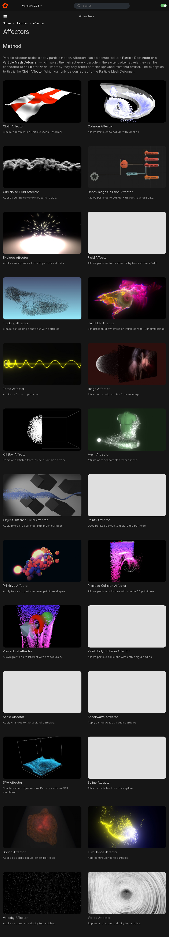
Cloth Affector (32, 71)
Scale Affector (42, 695)
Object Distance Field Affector (42, 498)
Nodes (7, 23)
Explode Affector (42, 235)
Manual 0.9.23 (32, 5)
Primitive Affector (42, 563)
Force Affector (42, 367)
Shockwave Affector (127, 695)
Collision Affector (127, 104)
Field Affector (127, 235)
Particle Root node (136, 57)
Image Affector (127, 367)
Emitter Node (38, 67)
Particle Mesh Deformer (20, 62)
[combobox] (102, 6)
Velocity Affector (42, 895)
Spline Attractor (127, 760)
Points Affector (127, 498)
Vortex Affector (127, 895)
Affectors (39, 23)
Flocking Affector (42, 301)
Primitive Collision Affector (127, 563)
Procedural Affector (42, 629)
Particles (22, 23)
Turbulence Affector (127, 830)
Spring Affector (42, 830)
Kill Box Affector (42, 432)
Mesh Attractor (127, 432)
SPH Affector (42, 760)
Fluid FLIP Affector (127, 301)
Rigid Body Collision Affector (127, 629)
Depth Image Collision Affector (127, 170)
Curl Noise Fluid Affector (42, 170)
